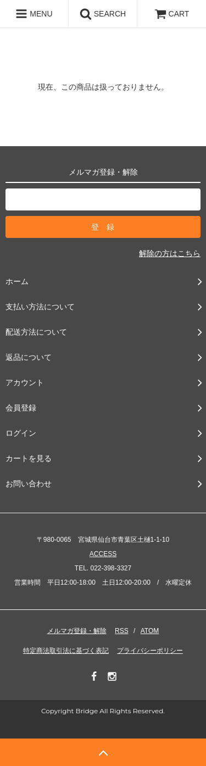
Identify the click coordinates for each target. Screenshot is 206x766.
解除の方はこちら (170, 253)
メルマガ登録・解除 (77, 631)
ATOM (150, 631)
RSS (122, 631)
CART (172, 13)
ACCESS (103, 554)
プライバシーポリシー (150, 650)
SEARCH (103, 14)
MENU (33, 14)
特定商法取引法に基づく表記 (66, 650)
